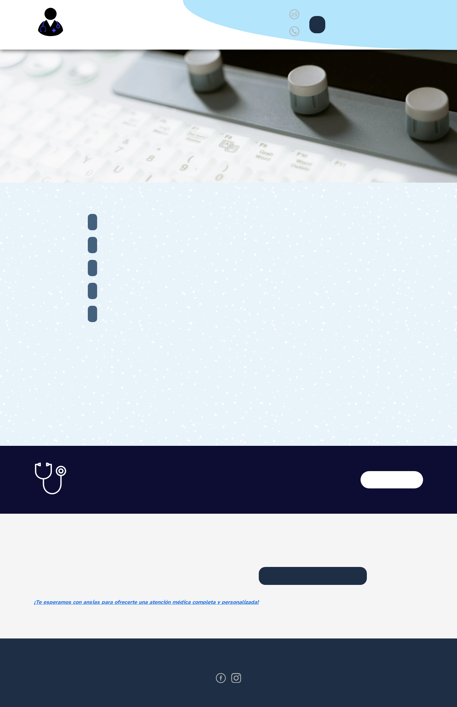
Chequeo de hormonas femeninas (92, 222)
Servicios (168, 24)
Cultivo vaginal (92, 291)
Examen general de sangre (92, 314)
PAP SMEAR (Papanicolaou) (92, 268)
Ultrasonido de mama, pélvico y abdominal (92, 245)
